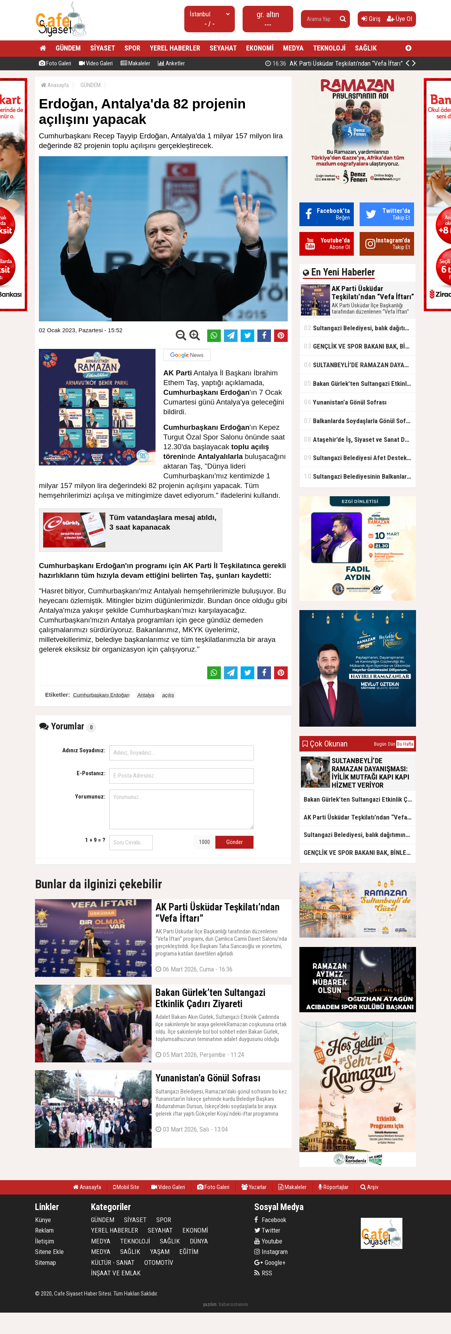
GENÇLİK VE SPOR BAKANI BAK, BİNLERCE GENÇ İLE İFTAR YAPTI (360, 346)
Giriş (371, 19)
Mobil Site (126, 1187)
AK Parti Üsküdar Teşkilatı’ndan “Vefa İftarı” (334, 63)
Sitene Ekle (49, 1252)
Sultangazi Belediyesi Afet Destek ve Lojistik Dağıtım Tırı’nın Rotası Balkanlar (360, 457)
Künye (43, 1220)
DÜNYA (199, 1241)
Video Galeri (96, 63)
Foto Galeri (55, 63)
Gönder (234, 842)
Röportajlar (333, 1187)
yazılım (210, 1304)
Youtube (268, 1241)
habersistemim (233, 1304)
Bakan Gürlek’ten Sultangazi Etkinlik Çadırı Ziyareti (360, 383)
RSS (263, 1273)
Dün (391, 744)
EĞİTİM (188, 1252)
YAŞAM (160, 1252)
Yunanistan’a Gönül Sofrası (345, 402)
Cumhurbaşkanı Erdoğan (101, 695)
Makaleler (135, 63)
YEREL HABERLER (175, 48)
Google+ (270, 1262)
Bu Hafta (405, 744)
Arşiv (369, 1187)
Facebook (270, 1220)
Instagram (271, 1252)
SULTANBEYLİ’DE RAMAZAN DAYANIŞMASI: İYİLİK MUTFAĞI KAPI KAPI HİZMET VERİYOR (360, 364)
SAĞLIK (366, 48)
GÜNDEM (68, 48)
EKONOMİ (260, 48)
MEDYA (293, 48)
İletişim (44, 1241)
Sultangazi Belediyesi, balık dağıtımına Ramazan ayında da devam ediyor (360, 327)
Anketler (171, 63)
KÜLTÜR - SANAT (113, 1262)
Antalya (145, 695)
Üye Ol (399, 19)
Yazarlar (253, 1187)
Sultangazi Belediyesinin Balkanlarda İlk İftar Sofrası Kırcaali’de (360, 476)
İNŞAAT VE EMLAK (116, 1273)
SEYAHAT (223, 48)
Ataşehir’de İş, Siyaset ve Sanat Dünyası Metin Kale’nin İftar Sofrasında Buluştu (360, 439)
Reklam (44, 1230)
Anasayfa (55, 85)
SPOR (132, 48)
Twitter (267, 1230)
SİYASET (102, 48)
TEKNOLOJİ (329, 48)
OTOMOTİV (158, 1262)
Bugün (380, 744)
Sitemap (45, 1262)
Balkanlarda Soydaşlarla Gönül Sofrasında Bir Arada (360, 420)
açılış (168, 695)
